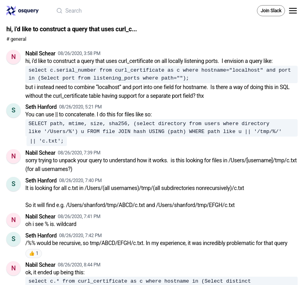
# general (16, 39)
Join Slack (270, 10)
